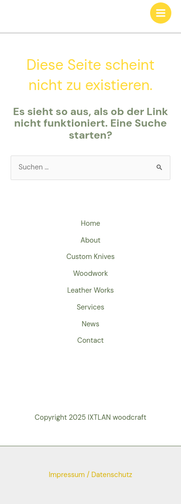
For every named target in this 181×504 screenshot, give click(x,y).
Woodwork (90, 273)
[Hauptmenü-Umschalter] (160, 13)
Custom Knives (90, 256)
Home (90, 223)
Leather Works (90, 290)
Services (90, 307)
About (91, 240)
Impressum (67, 474)
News (90, 324)
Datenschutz (111, 474)
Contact (90, 340)
